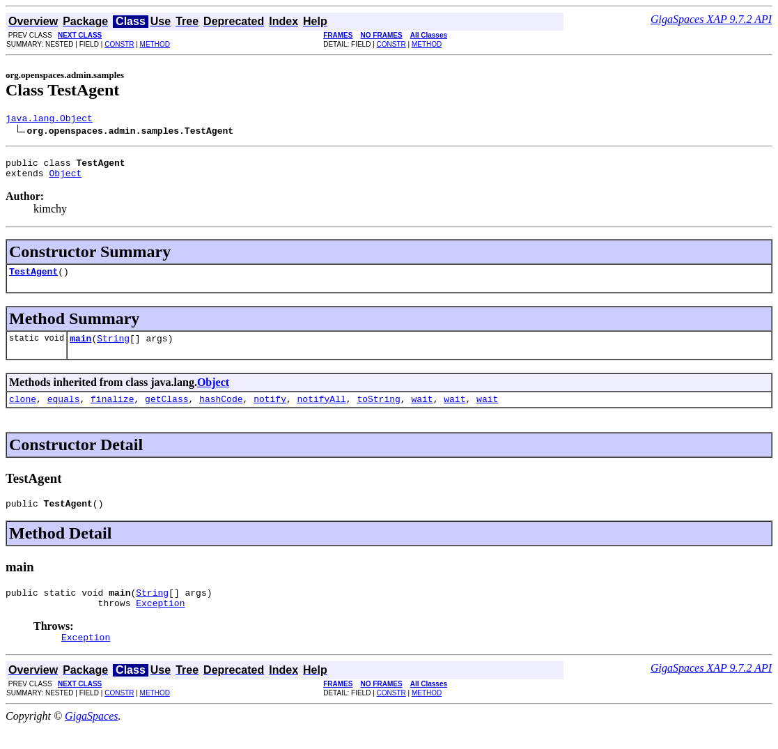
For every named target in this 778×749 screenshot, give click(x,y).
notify (270, 411)
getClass (166, 411)
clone (22, 411)
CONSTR (119, 44)
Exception (160, 621)
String (113, 348)
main (80, 348)
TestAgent (33, 279)
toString (378, 411)
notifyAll (321, 411)
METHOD (155, 44)
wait (422, 411)
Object (65, 179)
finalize (112, 411)
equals (63, 411)
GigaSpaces (91, 737)
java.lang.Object (49, 120)
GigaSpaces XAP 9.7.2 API (711, 19)
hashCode (220, 411)
